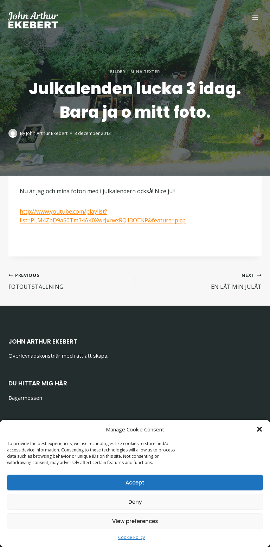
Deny (135, 502)
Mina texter (145, 71)
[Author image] (12, 133)
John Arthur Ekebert (47, 133)
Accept (135, 482)
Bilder (117, 71)
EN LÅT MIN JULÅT (201, 281)
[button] (259, 429)
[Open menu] (255, 17)
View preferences (135, 521)
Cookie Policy (131, 537)
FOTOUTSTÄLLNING (68, 281)
